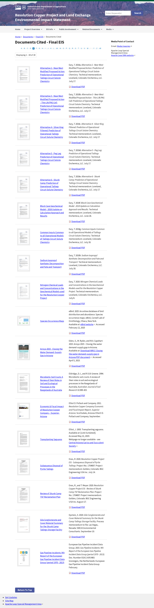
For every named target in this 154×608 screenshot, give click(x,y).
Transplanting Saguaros (51, 439)
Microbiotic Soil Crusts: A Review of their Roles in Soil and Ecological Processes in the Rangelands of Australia (51, 384)
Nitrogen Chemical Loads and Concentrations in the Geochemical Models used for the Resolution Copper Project (52, 292)
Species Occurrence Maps (52, 321)
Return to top (25, 590)
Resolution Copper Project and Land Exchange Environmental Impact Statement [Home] (53, 17)
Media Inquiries (124, 46)
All (100, 48)
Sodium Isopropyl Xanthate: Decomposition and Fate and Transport (52, 263)
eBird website (87, 324)
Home (18, 36)
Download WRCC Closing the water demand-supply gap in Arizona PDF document (86, 354)
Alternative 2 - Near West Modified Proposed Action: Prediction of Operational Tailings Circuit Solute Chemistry (52, 75)
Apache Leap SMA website (123, 55)
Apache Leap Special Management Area (24, 604)
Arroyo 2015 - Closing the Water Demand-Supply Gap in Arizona (51, 352)
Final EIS (39, 36)
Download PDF (78, 86)
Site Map (9, 600)
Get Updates (11, 597)
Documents (28, 36)
